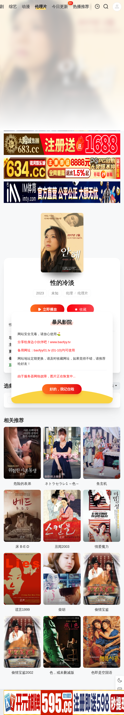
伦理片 (82, 293)
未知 (54, 293)
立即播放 (47, 309)
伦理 (69, 293)
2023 (40, 293)
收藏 (80, 309)
